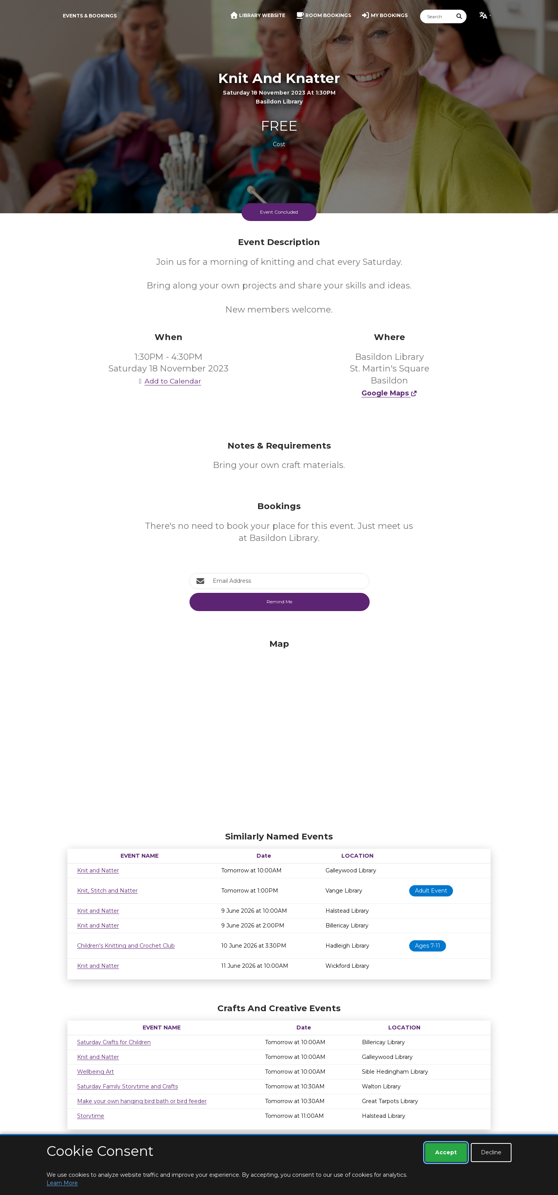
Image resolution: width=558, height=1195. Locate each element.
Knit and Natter (98, 870)
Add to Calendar (168, 381)
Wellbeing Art (95, 1071)
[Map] (279, 733)
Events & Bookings (90, 16)
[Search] (436, 16)
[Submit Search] (459, 16)
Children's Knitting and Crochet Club (126, 945)
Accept (446, 1152)
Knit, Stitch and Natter (107, 890)
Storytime (90, 1115)
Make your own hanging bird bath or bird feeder (142, 1101)
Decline (491, 1152)
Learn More (62, 1182)
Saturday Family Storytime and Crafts (127, 1086)
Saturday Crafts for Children (114, 1042)
